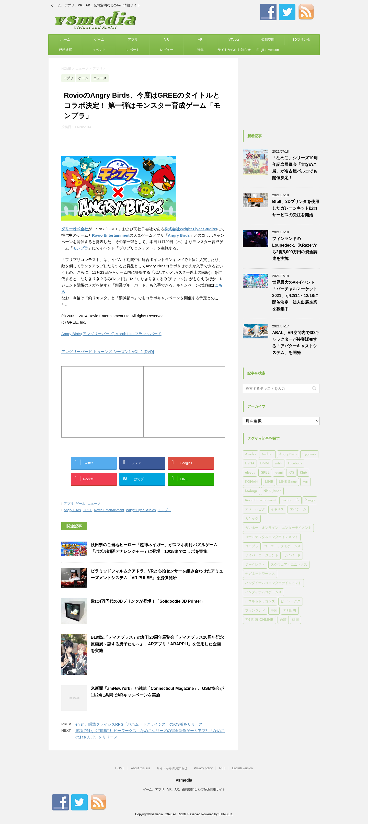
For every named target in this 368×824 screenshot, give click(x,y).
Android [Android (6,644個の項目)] (267, 454)
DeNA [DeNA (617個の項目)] (250, 463)
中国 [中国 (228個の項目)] (274, 610)
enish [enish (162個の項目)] (278, 463)
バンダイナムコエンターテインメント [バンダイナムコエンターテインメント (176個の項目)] (273, 583)
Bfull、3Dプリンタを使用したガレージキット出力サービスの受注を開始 (295, 208)
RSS (222, 768)
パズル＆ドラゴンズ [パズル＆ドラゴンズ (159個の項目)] (260, 601)
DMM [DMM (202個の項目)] (264, 463)
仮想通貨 (65, 50)
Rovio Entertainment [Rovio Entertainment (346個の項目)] (260, 500)
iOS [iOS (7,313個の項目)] (291, 472)
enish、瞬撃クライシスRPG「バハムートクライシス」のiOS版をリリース (139, 724)
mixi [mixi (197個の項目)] (305, 482)
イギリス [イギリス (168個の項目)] (277, 509)
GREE (87, 510)
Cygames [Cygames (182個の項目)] (309, 454)
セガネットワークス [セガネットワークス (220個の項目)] (260, 574)
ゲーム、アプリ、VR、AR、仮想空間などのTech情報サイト (184, 789)
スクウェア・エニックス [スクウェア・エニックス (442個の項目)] (289, 564)
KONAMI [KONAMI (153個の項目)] (252, 482)
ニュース (94, 504)
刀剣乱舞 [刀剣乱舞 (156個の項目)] (289, 610)
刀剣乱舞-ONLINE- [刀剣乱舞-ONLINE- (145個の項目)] (259, 620)
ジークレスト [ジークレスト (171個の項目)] (255, 564)
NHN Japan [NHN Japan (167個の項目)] (272, 491)
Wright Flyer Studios (141, 510)
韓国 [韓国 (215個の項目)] (295, 620)
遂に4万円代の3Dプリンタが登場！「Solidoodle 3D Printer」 (148, 601)
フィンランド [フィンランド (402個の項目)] (255, 610)
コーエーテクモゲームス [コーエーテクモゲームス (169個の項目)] (282, 546)
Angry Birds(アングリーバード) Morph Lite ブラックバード (111, 333)
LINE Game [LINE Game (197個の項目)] (288, 482)
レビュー (166, 50)
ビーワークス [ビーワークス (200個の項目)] (291, 601)
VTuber (233, 39)
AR (200, 39)
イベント (99, 50)
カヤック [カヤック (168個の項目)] (251, 518)
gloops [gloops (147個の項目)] (250, 472)
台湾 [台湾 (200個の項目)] (283, 620)
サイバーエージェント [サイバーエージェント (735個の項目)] (261, 555)
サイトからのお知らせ (234, 50)
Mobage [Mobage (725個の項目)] (251, 491)
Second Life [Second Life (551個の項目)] (290, 500)
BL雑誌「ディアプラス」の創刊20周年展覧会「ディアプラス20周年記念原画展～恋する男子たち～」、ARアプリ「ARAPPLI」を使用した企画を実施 (157, 644)
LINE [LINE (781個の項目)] (269, 482)
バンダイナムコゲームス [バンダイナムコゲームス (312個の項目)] (263, 592)
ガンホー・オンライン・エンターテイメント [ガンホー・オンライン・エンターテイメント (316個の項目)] (278, 528)
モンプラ (164, 510)
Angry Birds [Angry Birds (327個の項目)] (288, 454)
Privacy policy (203, 768)
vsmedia (184, 780)
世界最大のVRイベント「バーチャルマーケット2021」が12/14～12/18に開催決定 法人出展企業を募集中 (295, 295)
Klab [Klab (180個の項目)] (303, 472)
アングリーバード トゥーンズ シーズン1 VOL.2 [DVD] (107, 351)
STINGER (225, 814)
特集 (200, 50)
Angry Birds (72, 510)
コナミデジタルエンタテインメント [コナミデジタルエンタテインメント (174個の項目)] (271, 537)
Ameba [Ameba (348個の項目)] (250, 454)
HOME (119, 768)
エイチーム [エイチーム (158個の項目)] (298, 509)
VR (166, 39)
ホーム (65, 39)
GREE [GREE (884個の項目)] (265, 472)
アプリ (133, 39)
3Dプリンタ (301, 39)
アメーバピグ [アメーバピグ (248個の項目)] (255, 509)
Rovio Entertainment (111, 235)
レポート (133, 50)
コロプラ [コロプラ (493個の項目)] (251, 546)
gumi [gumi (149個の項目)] (279, 472)
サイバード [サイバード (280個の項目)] (292, 555)
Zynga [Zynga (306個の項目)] (310, 500)
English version (267, 50)
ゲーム (99, 39)
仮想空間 (267, 39)
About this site (140, 768)
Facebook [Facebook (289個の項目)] (295, 463)
